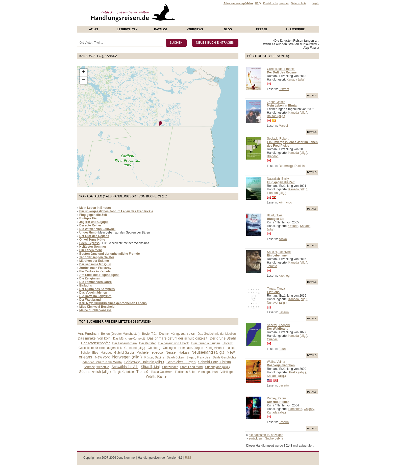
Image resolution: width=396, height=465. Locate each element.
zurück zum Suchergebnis (266, 438)
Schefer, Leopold (278, 325)
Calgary (309, 409)
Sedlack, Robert (277, 138)
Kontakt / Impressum (276, 3)
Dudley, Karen (276, 398)
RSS (188, 457)
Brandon (272, 156)
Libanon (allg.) (276, 193)
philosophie (295, 29)
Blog (228, 29)
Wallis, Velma (276, 362)
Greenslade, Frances (281, 69)
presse (261, 29)
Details (311, 95)
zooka (283, 239)
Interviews (194, 29)
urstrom (284, 89)
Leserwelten (127, 29)
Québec (272, 339)
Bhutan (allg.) (276, 116)
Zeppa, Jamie (276, 102)
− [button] (83, 80)
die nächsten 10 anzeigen (266, 435)
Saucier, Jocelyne (279, 252)
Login (315, 3)
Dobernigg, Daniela (292, 166)
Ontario (293, 226)
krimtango (285, 202)
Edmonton (295, 409)
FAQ (258, 3)
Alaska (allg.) (297, 372)
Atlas (93, 29)
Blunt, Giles (274, 215)
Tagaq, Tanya (276, 288)
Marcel (283, 125)
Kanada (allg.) (296, 79)
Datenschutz (298, 3)
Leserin (284, 312)
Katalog (160, 29)
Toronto (272, 266)
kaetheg (284, 275)
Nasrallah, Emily (278, 178)
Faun (282, 349)
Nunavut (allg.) (277, 302)
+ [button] (83, 72)
